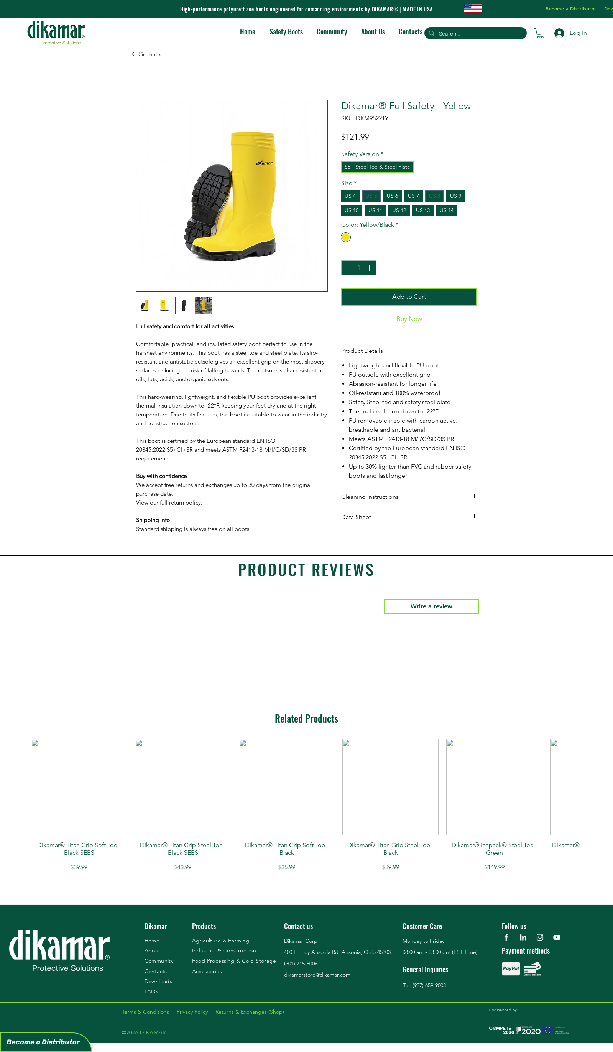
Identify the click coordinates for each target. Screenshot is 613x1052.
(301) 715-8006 (300, 963)
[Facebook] (506, 937)
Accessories (207, 971)
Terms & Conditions (149, 1011)
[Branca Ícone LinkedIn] (523, 937)
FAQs (152, 991)
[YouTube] (556, 937)
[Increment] (370, 268)
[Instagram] (540, 937)
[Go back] (146, 54)
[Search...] (475, 34)
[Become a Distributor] (46, 1042)
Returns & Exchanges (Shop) (249, 1011)
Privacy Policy (196, 1011)
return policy (185, 502)
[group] (306, 805)
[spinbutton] (359, 268)
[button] (540, 33)
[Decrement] (347, 268)
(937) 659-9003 (429, 985)
